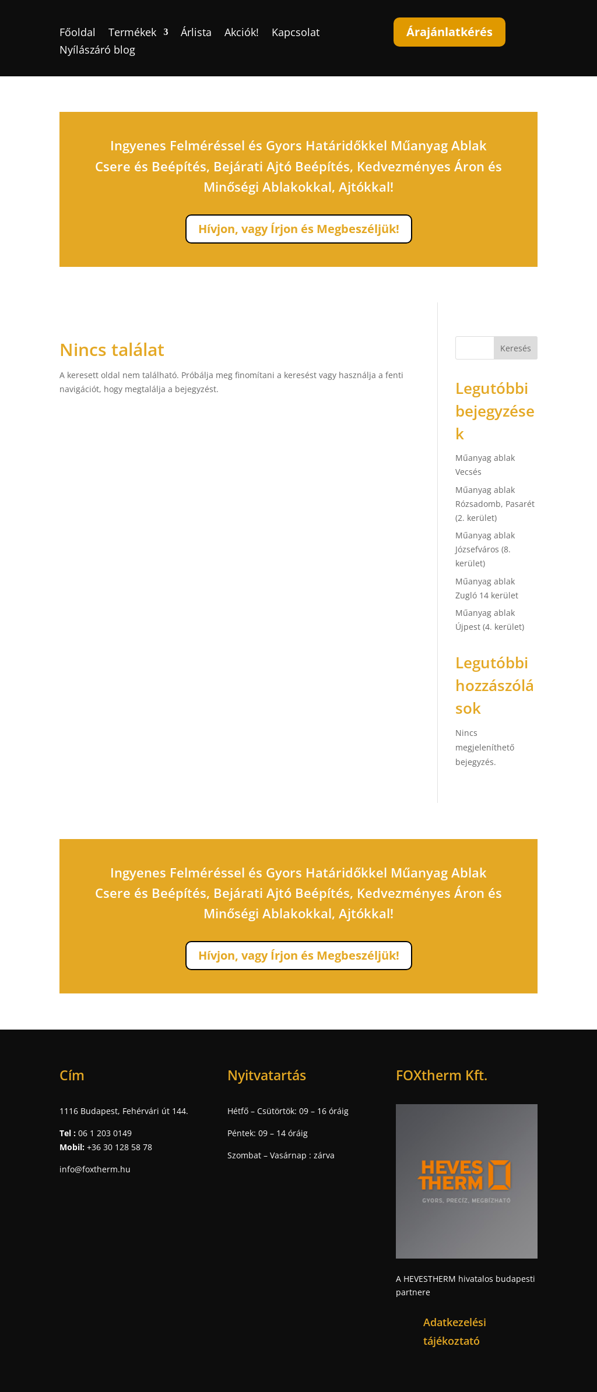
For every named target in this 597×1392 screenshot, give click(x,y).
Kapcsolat (295, 33)
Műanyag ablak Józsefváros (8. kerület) (485, 549)
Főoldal (77, 33)
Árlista (196, 33)
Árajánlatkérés (449, 32)
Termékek (132, 33)
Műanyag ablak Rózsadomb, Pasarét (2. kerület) (495, 503)
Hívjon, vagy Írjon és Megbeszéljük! (298, 229)
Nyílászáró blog (97, 51)
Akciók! (241, 33)
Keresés (515, 348)
